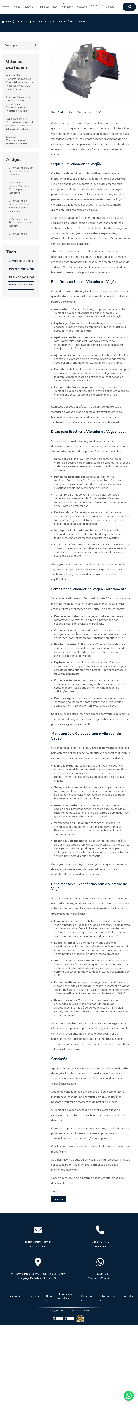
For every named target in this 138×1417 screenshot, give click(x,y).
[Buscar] (35, 43)
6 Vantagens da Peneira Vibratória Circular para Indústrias (19, 186)
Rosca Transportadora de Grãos (26, 283)
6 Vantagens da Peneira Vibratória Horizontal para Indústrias (19, 204)
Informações (101, 4)
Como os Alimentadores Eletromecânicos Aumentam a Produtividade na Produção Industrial (19, 102)
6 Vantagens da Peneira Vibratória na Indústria (21, 220)
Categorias (24, 6)
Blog (53, 6)
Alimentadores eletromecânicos (26, 259)
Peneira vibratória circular (22, 275)
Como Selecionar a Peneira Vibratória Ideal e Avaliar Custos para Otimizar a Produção (19, 122)
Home (10, 6)
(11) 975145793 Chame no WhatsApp (100, 1275)
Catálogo (84, 6)
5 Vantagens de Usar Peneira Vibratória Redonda (21, 169)
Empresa (41, 6)
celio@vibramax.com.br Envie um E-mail (38, 1243)
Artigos (14, 158)
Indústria (59, 1198)
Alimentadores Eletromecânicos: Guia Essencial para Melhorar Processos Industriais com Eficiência (20, 80)
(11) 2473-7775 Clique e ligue (100, 1243)
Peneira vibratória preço (21, 267)
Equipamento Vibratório (67, 6)
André (61, 111)
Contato (116, 6)
